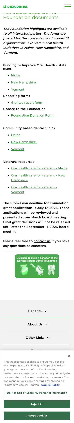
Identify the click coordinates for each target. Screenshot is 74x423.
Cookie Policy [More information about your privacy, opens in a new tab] (50, 385)
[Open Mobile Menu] (67, 6)
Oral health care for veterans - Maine (39, 168)
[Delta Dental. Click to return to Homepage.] (27, 6)
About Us (35, 324)
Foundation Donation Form (32, 115)
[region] (37, 386)
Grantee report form (26, 102)
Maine (15, 75)
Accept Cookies (37, 415)
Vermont (17, 89)
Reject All (37, 404)
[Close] (69, 356)
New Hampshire (24, 82)
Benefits (35, 311)
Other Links (35, 338)
